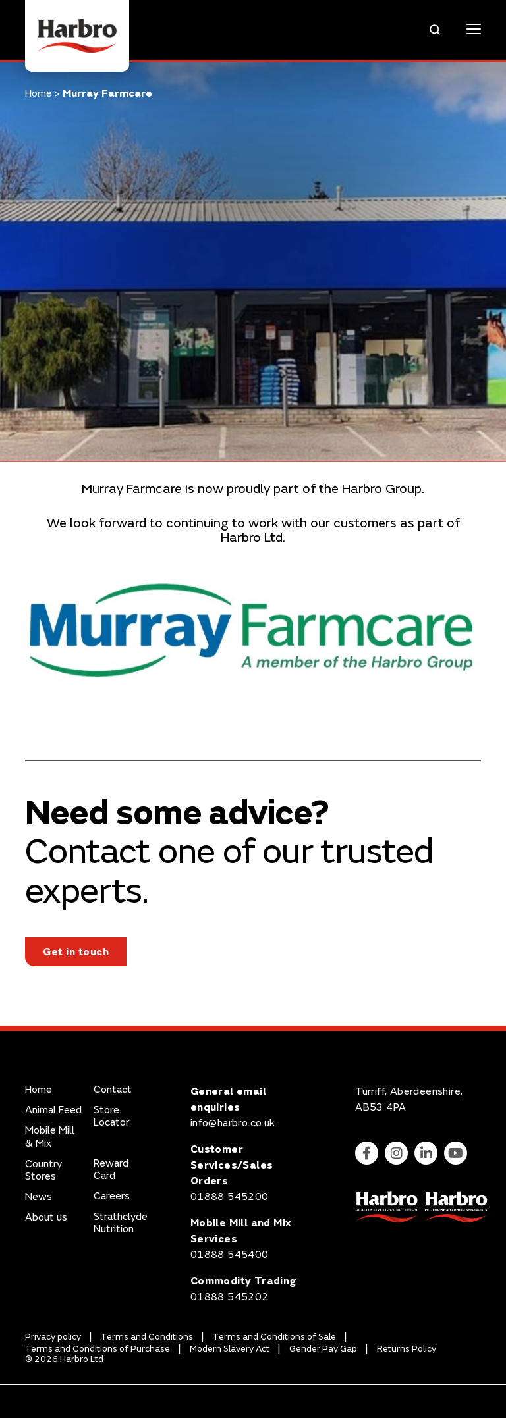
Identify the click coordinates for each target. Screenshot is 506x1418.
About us (46, 1217)
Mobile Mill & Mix (49, 1136)
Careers (112, 1196)
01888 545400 (229, 1254)
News (38, 1197)
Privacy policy (53, 1337)
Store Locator (111, 1116)
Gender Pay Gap (323, 1348)
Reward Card (111, 1169)
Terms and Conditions (147, 1337)
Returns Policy (406, 1348)
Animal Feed (53, 1110)
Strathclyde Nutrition (121, 1223)
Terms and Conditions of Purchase (97, 1348)
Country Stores (43, 1170)
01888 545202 (229, 1296)
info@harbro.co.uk (232, 1123)
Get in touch (76, 951)
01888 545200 (229, 1196)
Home (38, 93)
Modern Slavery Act (229, 1348)
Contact (113, 1090)
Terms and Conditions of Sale (274, 1337)
